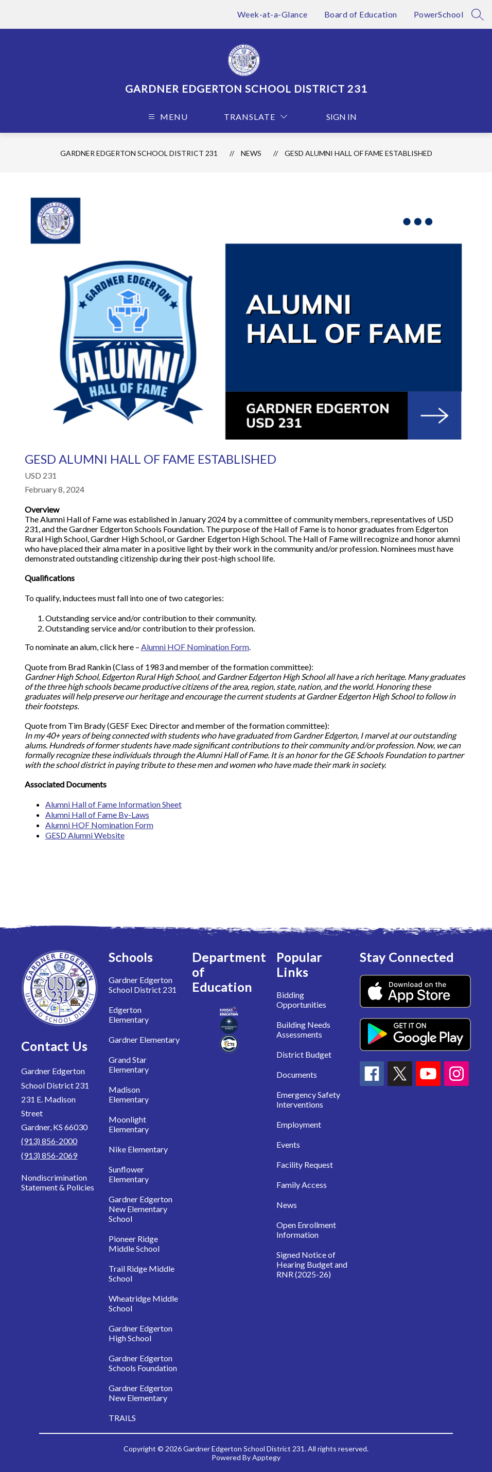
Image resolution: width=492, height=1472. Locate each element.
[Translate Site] (255, 116)
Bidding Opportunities (301, 999)
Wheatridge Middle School (143, 1303)
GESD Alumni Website (85, 835)
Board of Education (360, 14)
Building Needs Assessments (303, 1029)
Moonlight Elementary (129, 1124)
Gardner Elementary (144, 1039)
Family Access (301, 1184)
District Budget (303, 1054)
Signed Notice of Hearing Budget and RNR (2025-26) (311, 1264)
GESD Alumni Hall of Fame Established (358, 153)
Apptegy (266, 1457)
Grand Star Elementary (129, 1064)
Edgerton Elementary (129, 1014)
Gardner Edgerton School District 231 (139, 153)
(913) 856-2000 (49, 1141)
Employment (298, 1124)
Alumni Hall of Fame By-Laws (97, 814)
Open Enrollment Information (306, 1229)
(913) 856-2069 (49, 1155)
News (251, 153)
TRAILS (122, 1418)
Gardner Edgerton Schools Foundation (143, 1363)
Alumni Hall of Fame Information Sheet (113, 804)
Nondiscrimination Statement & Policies (57, 1182)
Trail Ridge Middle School (141, 1273)
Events (288, 1144)
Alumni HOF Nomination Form (195, 647)
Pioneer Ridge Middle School (134, 1243)
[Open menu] (167, 116)
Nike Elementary (138, 1149)
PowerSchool (439, 14)
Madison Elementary (129, 1094)
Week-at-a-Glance (272, 14)
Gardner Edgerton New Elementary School (140, 1208)
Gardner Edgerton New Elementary (140, 1393)
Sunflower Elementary (129, 1174)
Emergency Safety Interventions (308, 1099)
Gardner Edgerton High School (140, 1333)
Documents (296, 1074)
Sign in (336, 116)
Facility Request (304, 1164)
